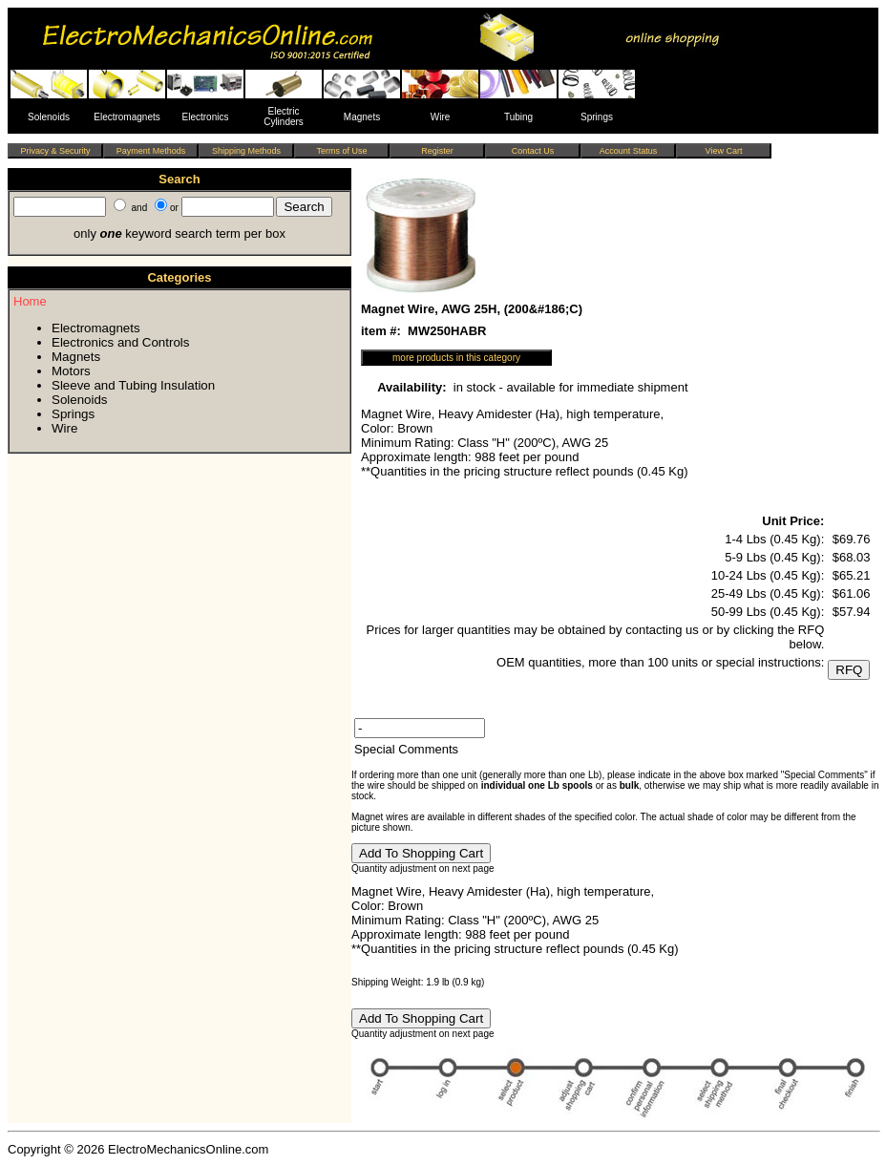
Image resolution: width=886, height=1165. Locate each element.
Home (30, 301)
